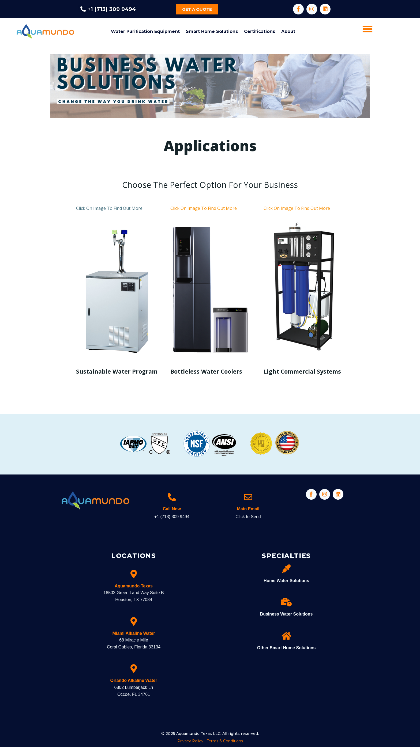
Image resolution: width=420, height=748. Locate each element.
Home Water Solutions (286, 582)
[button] (367, 29)
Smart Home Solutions (212, 31)
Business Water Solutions (286, 615)
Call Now (172, 510)
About (288, 31)
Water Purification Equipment (145, 31)
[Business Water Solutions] (286, 603)
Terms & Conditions (225, 742)
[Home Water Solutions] (286, 570)
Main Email (248, 510)
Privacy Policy (190, 742)
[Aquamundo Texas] (133, 575)
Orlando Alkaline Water (133, 682)
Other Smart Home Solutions (286, 649)
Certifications (259, 31)
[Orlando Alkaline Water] (133, 670)
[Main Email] (248, 497)
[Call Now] (172, 497)
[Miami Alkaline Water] (133, 622)
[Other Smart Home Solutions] (286, 637)
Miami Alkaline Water (133, 634)
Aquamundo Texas (134, 587)
